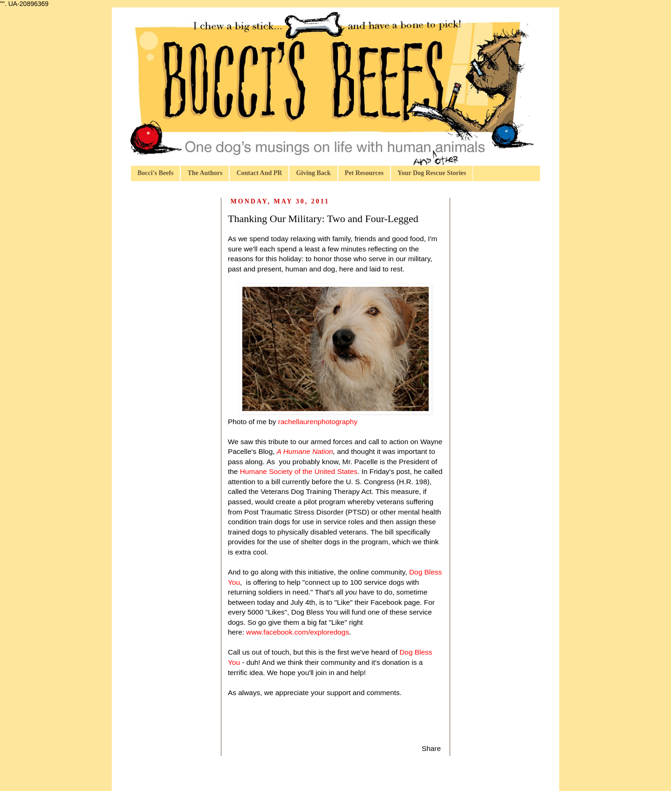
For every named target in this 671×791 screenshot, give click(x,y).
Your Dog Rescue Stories (431, 172)
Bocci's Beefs (155, 172)
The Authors (204, 172)
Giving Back (313, 172)
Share (431, 748)
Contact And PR (259, 172)
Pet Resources (364, 172)
